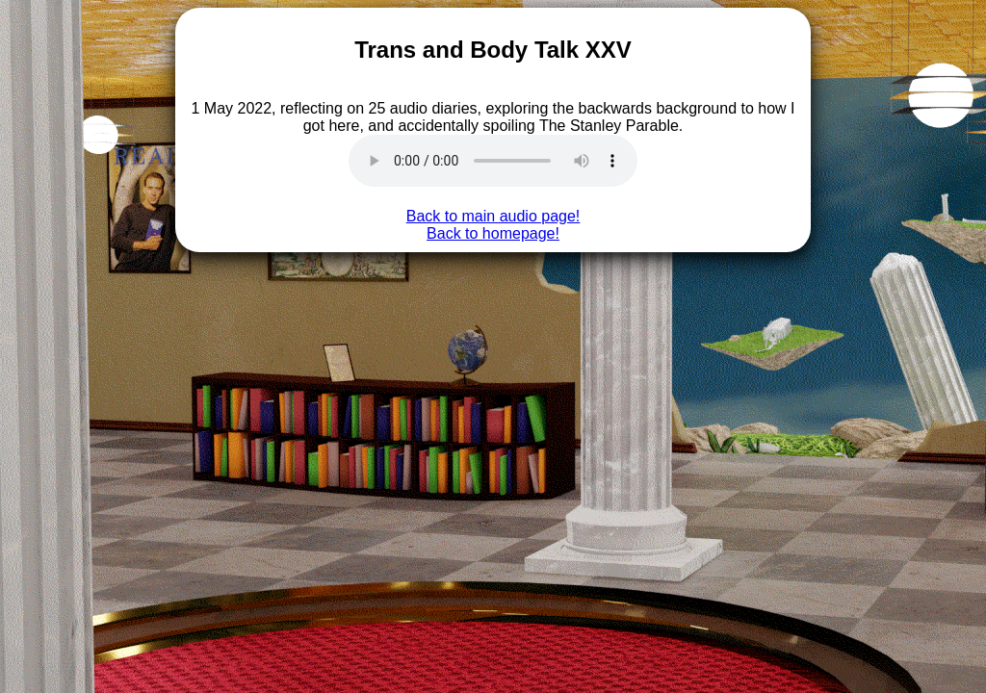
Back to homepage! (493, 233)
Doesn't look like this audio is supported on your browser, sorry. (493, 161)
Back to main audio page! (493, 216)
